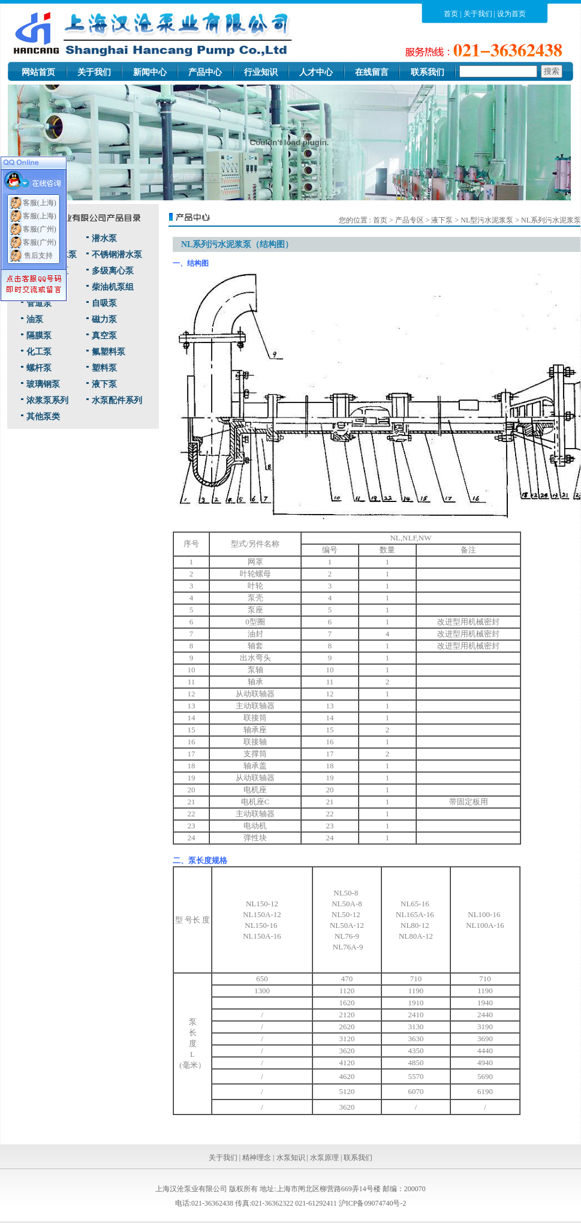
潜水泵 (104, 238)
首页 (451, 14)
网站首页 (38, 72)
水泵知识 (290, 1157)
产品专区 (409, 220)
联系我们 (427, 72)
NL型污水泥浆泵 (487, 220)
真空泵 (104, 335)
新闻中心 (150, 72)
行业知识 (261, 72)
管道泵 (39, 303)
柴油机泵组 (113, 287)
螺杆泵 (39, 367)
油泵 (34, 319)
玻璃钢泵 (43, 384)
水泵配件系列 (117, 400)
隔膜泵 (39, 335)
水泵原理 (324, 1157)
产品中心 (205, 72)
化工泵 (39, 351)
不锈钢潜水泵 (117, 254)
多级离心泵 (113, 270)
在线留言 (372, 72)
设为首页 (511, 14)
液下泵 (104, 384)
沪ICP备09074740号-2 (373, 1203)
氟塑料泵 (108, 351)
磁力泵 (104, 319)
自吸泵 (104, 303)
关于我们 (477, 14)
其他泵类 (43, 416)
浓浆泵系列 (47, 400)
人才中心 (316, 72)
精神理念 (256, 1157)
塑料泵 (104, 367)
